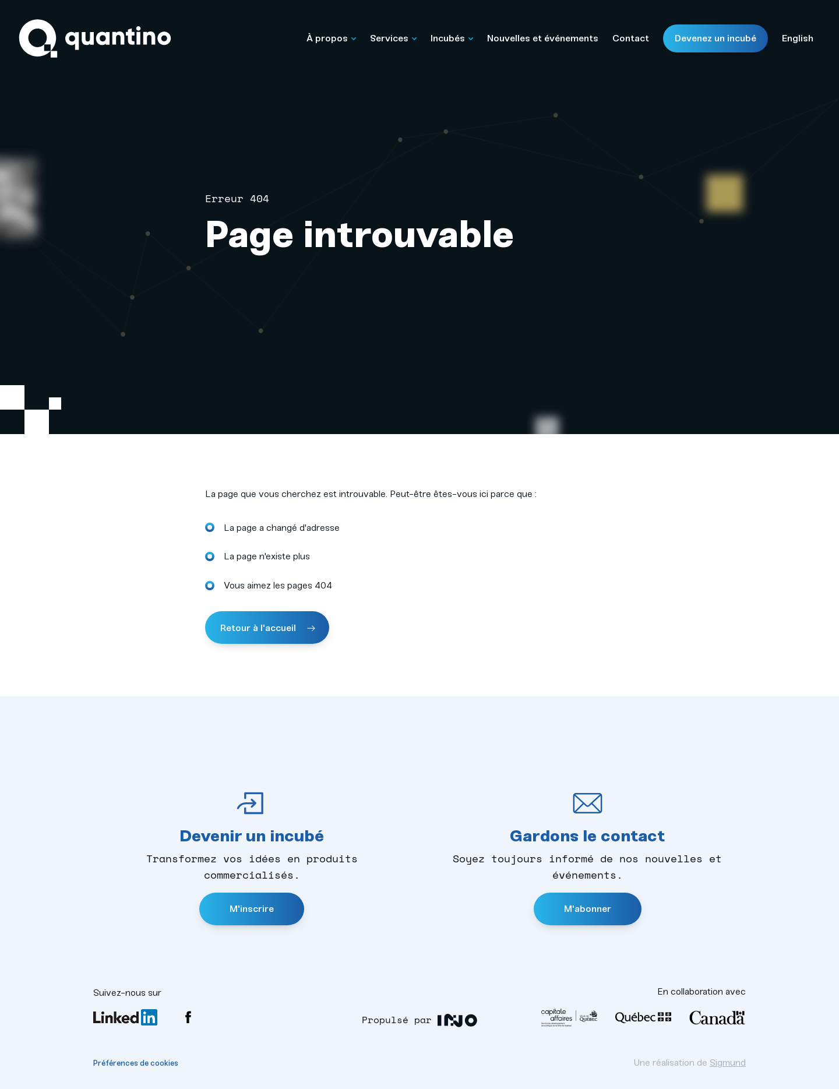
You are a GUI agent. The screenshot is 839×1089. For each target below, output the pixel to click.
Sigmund (728, 1062)
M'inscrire (252, 908)
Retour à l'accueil (259, 627)
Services (393, 38)
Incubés (452, 38)
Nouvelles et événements (542, 38)
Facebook (188, 1017)
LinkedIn (125, 1017)
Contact (630, 38)
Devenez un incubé (715, 38)
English (797, 38)
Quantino (95, 39)
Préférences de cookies (135, 1063)
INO (458, 1020)
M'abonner (587, 908)
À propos (331, 38)
